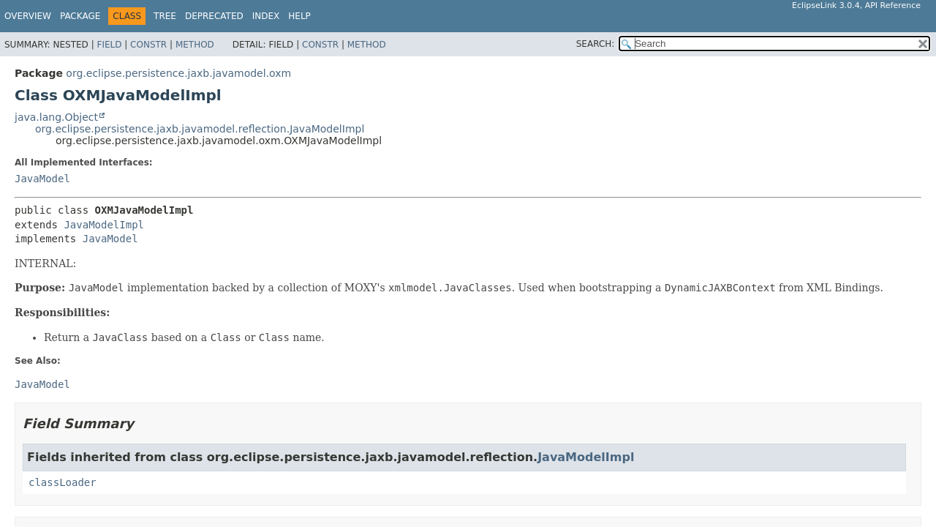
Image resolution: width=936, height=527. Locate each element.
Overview (27, 16)
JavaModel (42, 178)
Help (299, 16)
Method (195, 45)
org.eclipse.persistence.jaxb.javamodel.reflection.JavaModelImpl (199, 129)
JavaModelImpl (104, 225)
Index (266, 16)
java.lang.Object (56, 117)
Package (80, 16)
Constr (148, 45)
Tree (165, 16)
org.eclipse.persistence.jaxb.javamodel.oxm (178, 73)
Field (109, 45)
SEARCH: (595, 44)
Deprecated (214, 16)
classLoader (63, 482)
